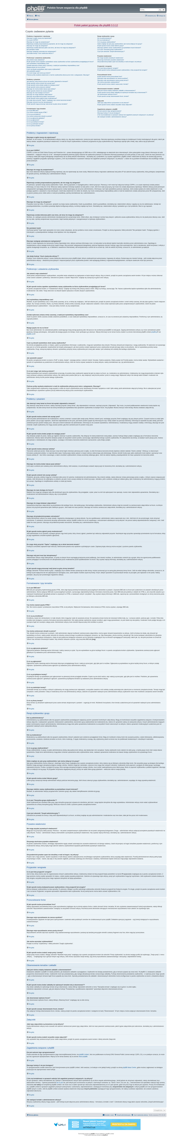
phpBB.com (30, 334)
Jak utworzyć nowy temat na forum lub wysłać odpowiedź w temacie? (47, 81)
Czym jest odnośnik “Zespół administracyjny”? (111, 51)
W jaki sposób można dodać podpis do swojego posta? (43, 85)
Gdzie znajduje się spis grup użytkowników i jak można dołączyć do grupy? (119, 44)
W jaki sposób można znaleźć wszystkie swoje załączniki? (114, 104)
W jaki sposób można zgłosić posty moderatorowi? (42, 98)
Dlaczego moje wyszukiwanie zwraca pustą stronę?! (112, 80)
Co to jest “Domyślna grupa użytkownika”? (110, 49)
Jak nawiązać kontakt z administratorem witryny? (111, 117)
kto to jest (60, 1082)
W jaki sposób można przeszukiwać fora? (109, 76)
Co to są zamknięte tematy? (35, 124)
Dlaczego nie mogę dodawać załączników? (39, 94)
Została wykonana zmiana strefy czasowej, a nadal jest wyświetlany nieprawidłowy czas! (53, 65)
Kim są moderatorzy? (103, 40)
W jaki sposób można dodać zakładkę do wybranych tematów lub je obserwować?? (122, 92)
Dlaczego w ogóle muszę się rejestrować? (39, 38)
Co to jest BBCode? (33, 110)
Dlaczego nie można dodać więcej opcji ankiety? (41, 89)
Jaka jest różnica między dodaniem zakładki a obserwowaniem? (116, 90)
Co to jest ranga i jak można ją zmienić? (38, 73)
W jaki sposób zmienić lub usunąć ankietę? (39, 91)
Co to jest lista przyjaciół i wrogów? (107, 68)
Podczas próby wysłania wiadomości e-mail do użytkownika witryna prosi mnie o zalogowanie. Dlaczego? (58, 75)
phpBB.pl (154, 332)
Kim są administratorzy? (104, 38)
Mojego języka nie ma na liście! (36, 67)
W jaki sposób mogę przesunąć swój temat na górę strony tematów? (47, 104)
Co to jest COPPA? (32, 40)
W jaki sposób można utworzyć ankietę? (39, 87)
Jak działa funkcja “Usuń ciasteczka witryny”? (40, 53)
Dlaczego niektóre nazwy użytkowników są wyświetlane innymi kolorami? (119, 47)
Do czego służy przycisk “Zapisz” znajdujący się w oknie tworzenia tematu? (49, 100)
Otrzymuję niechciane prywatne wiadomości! (110, 60)
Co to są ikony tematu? (34, 125)
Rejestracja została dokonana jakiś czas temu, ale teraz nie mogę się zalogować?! (51, 47)
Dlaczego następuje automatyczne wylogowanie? (41, 51)
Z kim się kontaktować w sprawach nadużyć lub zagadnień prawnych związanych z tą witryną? (125, 115)
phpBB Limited (84, 1054)
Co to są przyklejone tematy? (35, 122)
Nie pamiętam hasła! (33, 49)
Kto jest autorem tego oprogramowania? (109, 111)
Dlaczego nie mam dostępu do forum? (38, 92)
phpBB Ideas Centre (129, 1067)
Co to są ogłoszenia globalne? (36, 118)
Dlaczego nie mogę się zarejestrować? (38, 42)
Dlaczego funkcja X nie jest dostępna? (108, 113)
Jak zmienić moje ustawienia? (36, 60)
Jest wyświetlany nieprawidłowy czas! (38, 63)
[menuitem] (37, 15)
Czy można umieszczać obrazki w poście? (39, 116)
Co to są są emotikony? (34, 114)
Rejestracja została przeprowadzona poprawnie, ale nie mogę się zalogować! (50, 44)
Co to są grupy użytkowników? (106, 42)
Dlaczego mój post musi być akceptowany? (39, 102)
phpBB (92, 1133)
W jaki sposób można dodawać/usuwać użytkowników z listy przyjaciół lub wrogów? (122, 70)
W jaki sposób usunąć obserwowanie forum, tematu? (113, 96)
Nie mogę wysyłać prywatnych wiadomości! (110, 58)
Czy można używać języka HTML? (37, 112)
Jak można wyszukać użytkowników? (108, 82)
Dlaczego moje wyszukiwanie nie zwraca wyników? (112, 78)
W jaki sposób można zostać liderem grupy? (110, 45)
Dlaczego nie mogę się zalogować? (37, 45)
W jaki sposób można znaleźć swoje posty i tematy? (112, 84)
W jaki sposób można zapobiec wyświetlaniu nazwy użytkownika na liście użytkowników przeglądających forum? (60, 61)
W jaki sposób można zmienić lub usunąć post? (41, 83)
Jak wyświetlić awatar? (33, 71)
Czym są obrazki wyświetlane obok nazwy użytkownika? (43, 69)
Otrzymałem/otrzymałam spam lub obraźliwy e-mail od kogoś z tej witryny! (119, 61)
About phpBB (83, 1056)
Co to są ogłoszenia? (33, 120)
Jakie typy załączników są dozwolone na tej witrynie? (113, 102)
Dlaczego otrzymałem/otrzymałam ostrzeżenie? (41, 96)
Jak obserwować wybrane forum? (107, 94)
